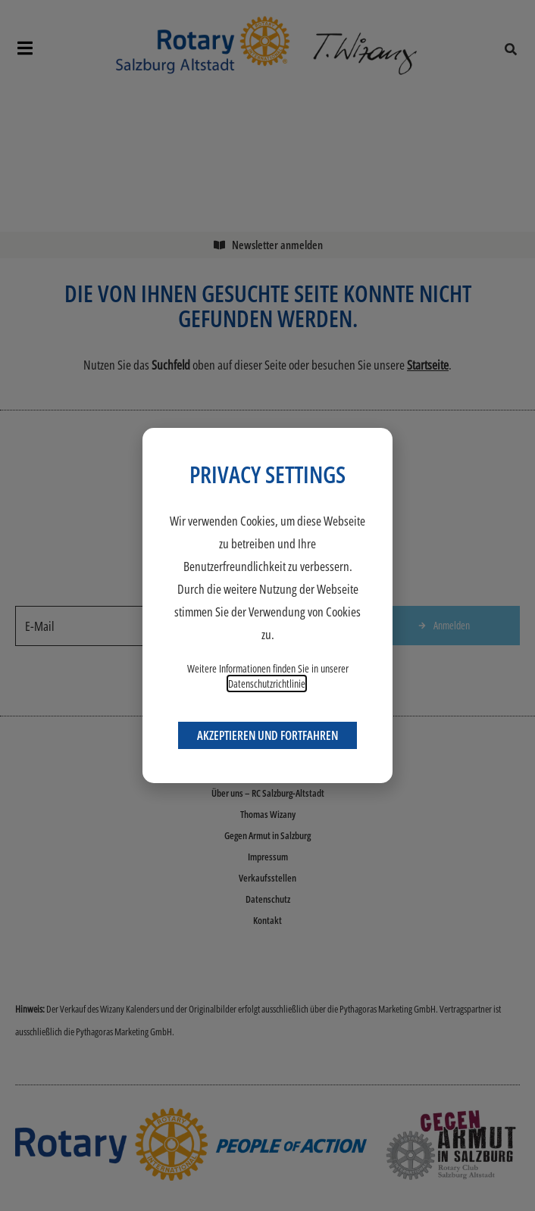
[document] (267, 605)
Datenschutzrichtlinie (266, 683)
